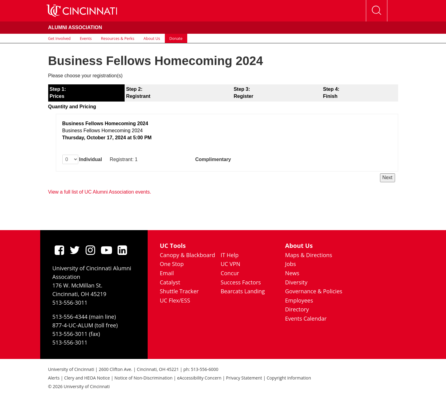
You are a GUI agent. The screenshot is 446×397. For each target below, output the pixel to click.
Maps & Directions (308, 255)
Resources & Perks (117, 38)
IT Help (230, 255)
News (292, 273)
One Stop (172, 264)
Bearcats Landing (243, 291)
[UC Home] (82, 10)
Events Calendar (306, 318)
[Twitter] (75, 250)
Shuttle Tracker (179, 291)
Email (167, 273)
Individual (90, 159)
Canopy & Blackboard (187, 255)
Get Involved (59, 38)
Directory (297, 309)
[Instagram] (90, 250)
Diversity (296, 282)
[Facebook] (59, 250)
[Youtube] (106, 250)
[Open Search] (376, 10)
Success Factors (241, 282)
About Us (152, 38)
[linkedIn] (122, 250)
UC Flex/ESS (175, 300)
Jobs (290, 264)
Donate (176, 38)
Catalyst (170, 282)
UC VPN (230, 264)
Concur (230, 273)
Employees (299, 300)
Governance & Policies (313, 291)
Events (86, 38)
